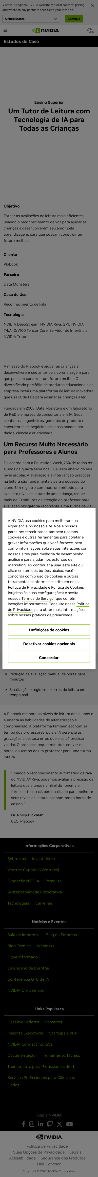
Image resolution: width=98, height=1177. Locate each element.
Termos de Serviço (37, 598)
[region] (49, 588)
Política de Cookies (67, 587)
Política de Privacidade (27, 587)
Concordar (49, 657)
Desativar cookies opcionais (49, 643)
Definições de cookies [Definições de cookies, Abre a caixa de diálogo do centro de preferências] (49, 629)
